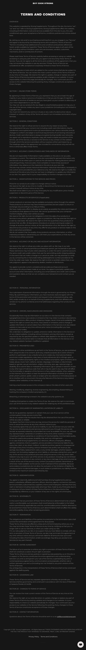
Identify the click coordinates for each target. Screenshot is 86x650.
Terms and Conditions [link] (49, 637)
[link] (43, 3)
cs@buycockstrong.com (66, 616)
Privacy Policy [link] (34, 637)
